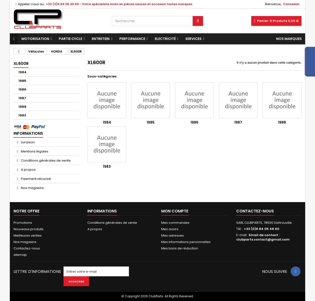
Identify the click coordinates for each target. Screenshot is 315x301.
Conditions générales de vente (45, 160)
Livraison (27, 142)
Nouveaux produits (29, 229)
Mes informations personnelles (186, 242)
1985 (22, 80)
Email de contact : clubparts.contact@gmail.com (263, 237)
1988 (22, 106)
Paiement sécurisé (35, 178)
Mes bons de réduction (179, 248)
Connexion (291, 4)
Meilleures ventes (28, 235)
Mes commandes (175, 222)
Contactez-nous (27, 248)
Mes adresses (172, 235)
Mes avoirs (169, 229)
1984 (22, 72)
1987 (22, 98)
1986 (22, 89)
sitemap (20, 254)
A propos (28, 169)
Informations (28, 133)
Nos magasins (32, 188)
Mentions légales (34, 151)
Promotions (23, 222)
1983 (22, 115)
